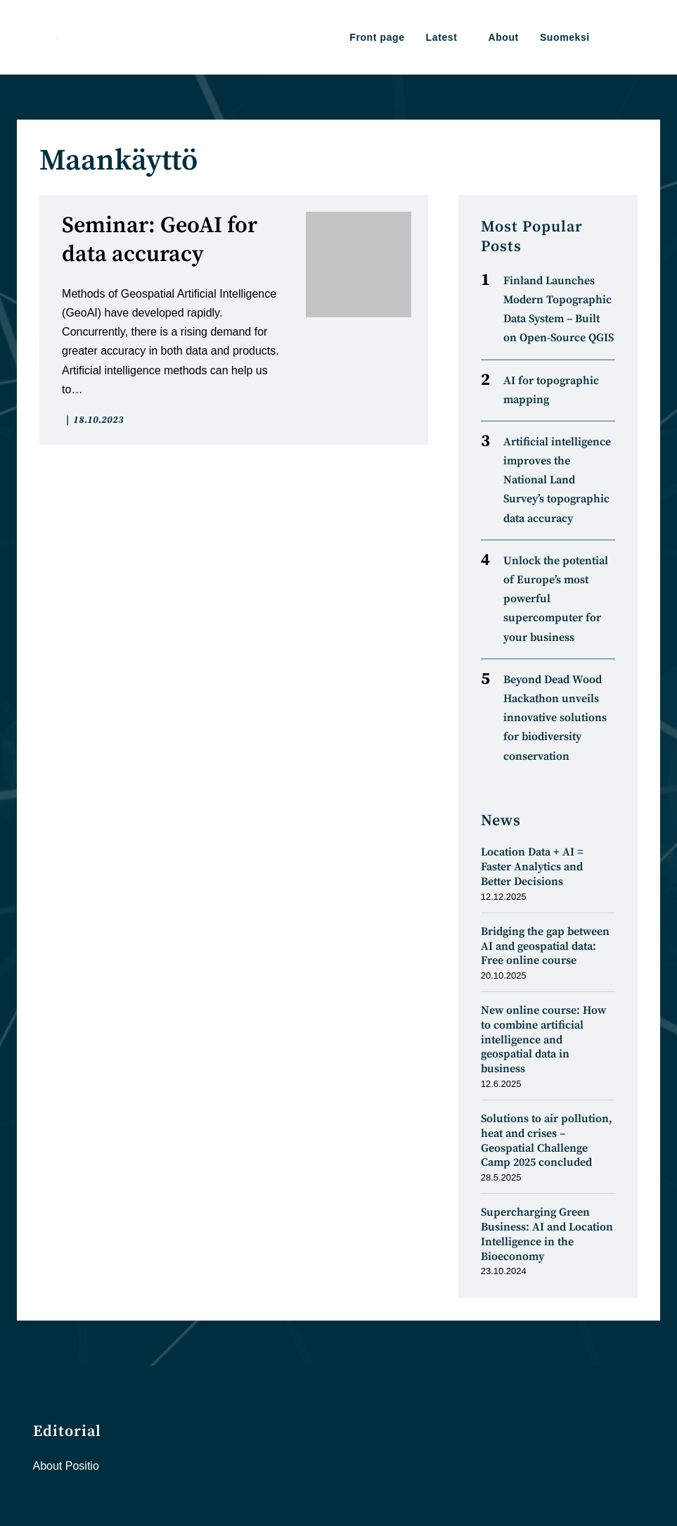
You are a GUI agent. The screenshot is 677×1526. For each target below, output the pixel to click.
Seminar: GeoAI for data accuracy (159, 240)
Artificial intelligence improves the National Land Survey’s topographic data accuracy (557, 480)
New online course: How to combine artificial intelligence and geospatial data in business (543, 1039)
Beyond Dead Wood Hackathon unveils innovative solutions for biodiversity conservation (555, 718)
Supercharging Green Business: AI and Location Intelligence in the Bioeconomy (547, 1234)
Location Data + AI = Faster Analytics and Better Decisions (532, 867)
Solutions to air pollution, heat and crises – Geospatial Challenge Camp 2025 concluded (546, 1140)
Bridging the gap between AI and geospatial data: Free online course (545, 946)
